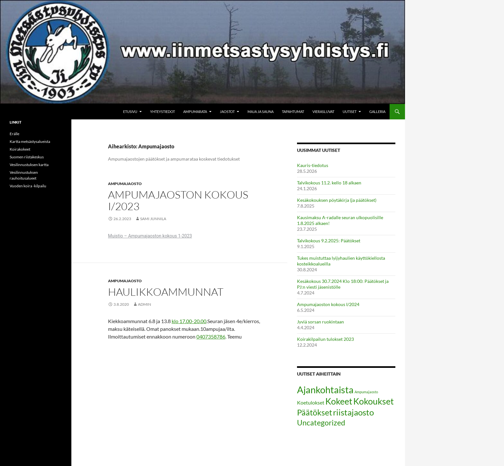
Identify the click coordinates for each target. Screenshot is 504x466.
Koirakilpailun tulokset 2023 (325, 339)
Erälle (14, 133)
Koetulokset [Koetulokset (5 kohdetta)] (310, 402)
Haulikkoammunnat (165, 291)
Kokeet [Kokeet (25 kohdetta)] (338, 401)
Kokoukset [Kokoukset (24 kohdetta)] (373, 401)
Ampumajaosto (125, 183)
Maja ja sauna (261, 111)
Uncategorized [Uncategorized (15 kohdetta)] (321, 422)
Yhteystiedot (162, 111)
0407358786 (210, 336)
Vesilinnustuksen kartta (29, 164)
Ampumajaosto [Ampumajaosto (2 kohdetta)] (366, 392)
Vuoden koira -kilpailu (28, 185)
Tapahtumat (293, 111)
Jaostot (227, 111)
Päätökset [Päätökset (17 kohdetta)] (314, 412)
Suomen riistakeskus (27, 156)
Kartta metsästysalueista (30, 141)
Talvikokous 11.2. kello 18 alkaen (329, 182)
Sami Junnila (153, 218)
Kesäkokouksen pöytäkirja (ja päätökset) (336, 200)
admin (144, 304)
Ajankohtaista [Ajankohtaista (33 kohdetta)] (325, 389)
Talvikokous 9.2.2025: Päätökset (328, 240)
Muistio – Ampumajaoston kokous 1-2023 (150, 235)
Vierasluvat (323, 111)
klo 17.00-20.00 (189, 321)
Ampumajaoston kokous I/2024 (328, 304)
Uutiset (349, 111)
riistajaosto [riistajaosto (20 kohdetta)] (353, 412)
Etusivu (130, 111)
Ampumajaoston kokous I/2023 (178, 200)
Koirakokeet (20, 149)
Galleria (377, 111)
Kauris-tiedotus (312, 165)
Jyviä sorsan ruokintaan (320, 321)
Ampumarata (195, 111)
